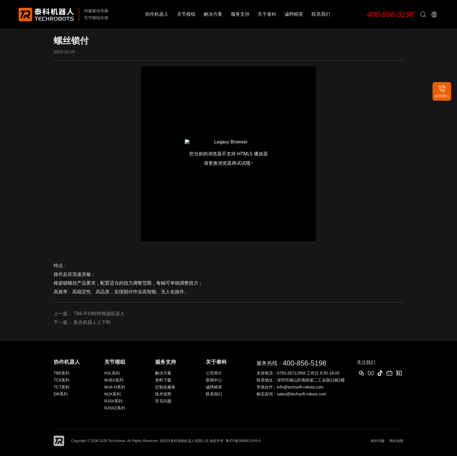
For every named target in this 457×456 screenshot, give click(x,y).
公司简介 (214, 373)
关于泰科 (267, 14)
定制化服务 (165, 387)
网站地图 (396, 441)
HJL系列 (112, 373)
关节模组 (186, 14)
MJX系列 (112, 394)
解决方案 (213, 14)
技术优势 (163, 394)
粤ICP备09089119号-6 (243, 441)
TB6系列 (61, 373)
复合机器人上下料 (92, 322)
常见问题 (163, 401)
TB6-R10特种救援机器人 (99, 313)
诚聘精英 (293, 14)
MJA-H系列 (114, 387)
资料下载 (163, 380)
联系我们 (321, 14)
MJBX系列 (113, 380)
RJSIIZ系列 (114, 408)
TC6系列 (61, 380)
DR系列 (61, 394)
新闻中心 (214, 380)
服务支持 (240, 14)
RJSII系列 (113, 401)
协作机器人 (156, 14)
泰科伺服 (378, 441)
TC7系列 (61, 387)
